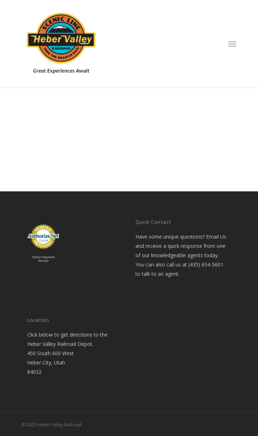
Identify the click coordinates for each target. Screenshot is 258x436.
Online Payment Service (43, 259)
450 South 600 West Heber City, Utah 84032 (50, 362)
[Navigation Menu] (232, 43)
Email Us (216, 236)
